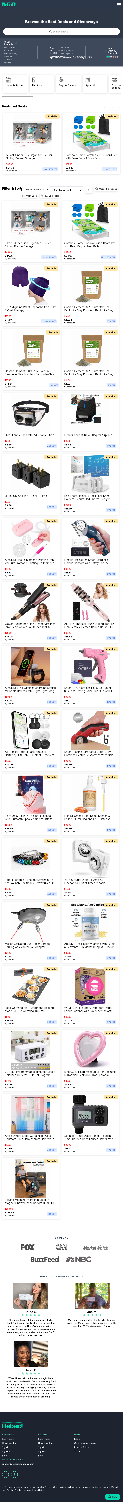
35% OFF (52, 830)
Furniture (37, 82)
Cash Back (29, 195)
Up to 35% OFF (110, 169)
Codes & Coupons (106, 188)
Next (116, 107)
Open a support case (85, 1443)
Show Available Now (34, 189)
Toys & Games (67, 82)
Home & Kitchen (15, 82)
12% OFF (111, 385)
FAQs (77, 1439)
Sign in (5, 1447)
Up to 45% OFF (50, 169)
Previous (107, 107)
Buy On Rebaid (50, 195)
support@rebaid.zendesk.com (18, 1464)
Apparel (90, 82)
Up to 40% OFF (49, 321)
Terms (77, 1451)
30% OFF (111, 1022)
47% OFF (111, 702)
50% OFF (111, 446)
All (89, 190)
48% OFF (51, 446)
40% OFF (111, 766)
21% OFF (52, 1214)
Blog (4, 1455)
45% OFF (111, 574)
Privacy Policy (81, 1447)
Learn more (8, 1439)
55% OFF (111, 1150)
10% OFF (111, 321)
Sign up (6, 1451)
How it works (9, 1443)
